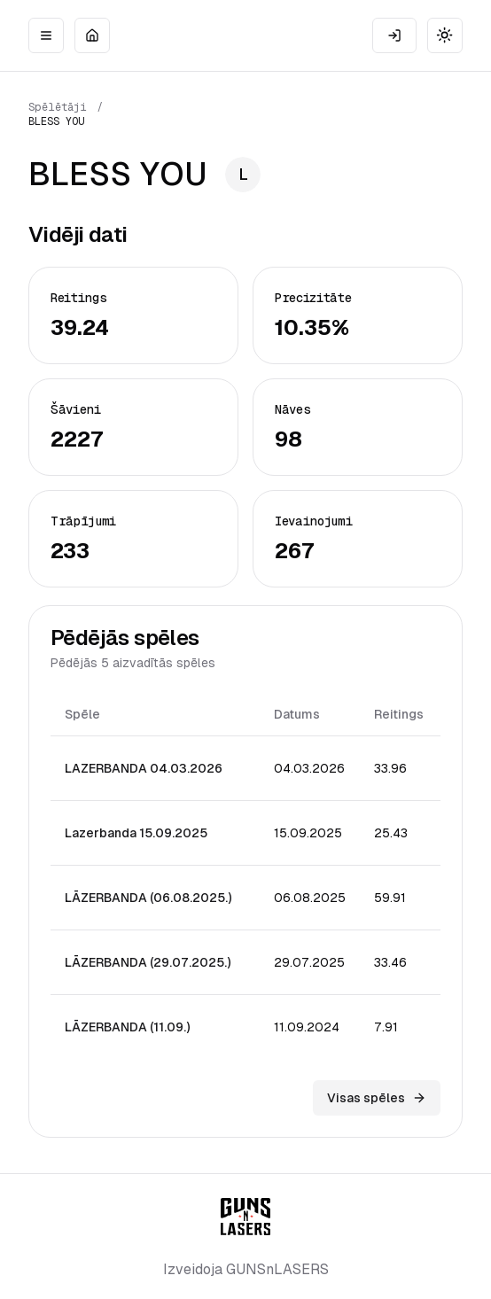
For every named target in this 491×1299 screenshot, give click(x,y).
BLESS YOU (56, 121)
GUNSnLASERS (277, 1269)
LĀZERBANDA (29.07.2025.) (147, 962)
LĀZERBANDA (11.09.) (127, 1027)
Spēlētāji (57, 107)
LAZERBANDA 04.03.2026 (143, 768)
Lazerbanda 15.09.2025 (136, 833)
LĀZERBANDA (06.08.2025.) (148, 898)
